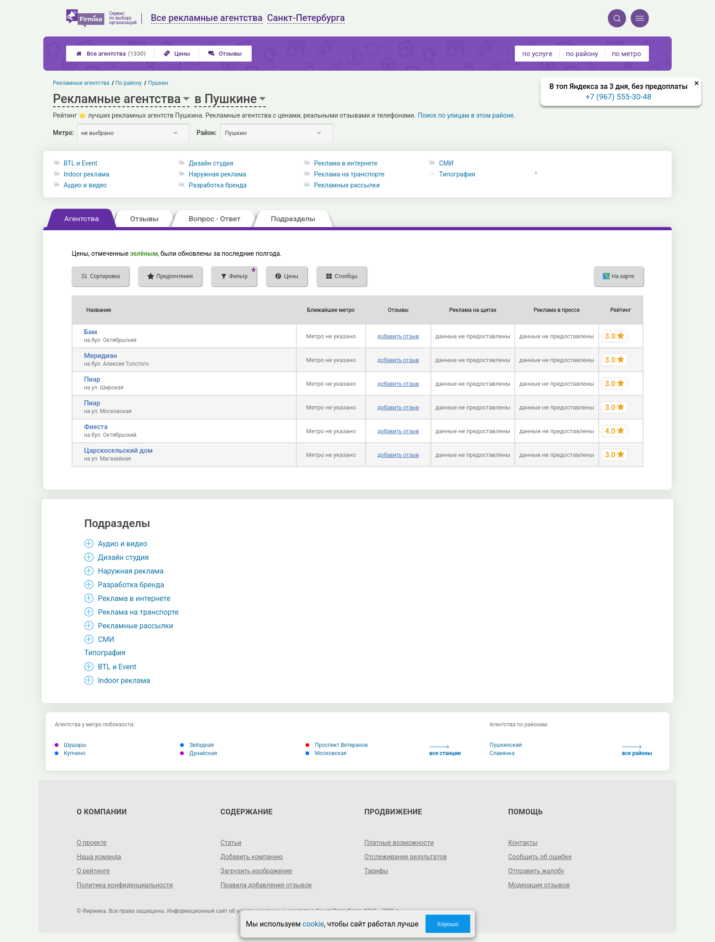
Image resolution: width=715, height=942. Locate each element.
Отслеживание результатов (405, 856)
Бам (90, 332)
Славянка (502, 753)
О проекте (92, 842)
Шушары (70, 745)
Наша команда (99, 856)
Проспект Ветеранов (337, 745)
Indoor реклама (86, 174)
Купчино (70, 753)
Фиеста (96, 427)
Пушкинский (506, 745)
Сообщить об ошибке (539, 856)
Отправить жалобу (536, 871)
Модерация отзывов (539, 885)
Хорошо (448, 924)
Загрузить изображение (256, 871)
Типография (457, 174)
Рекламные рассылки (347, 185)
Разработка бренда (218, 185)
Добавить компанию (252, 856)
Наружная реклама (217, 174)
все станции (445, 750)
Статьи (231, 842)
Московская (326, 753)
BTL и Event (81, 163)
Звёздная (197, 745)
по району (582, 54)
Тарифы (376, 871)
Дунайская (198, 753)
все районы (637, 750)
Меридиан (100, 356)
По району (129, 83)
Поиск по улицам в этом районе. (466, 115)
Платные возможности (399, 842)
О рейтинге (93, 871)
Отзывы (225, 53)
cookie (313, 924)
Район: (207, 132)
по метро (626, 54)
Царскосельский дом (118, 450)
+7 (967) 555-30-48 (618, 96)
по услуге (538, 54)
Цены (177, 53)
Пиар (92, 379)
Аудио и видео (85, 185)
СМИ (446, 163)
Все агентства (110, 53)
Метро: (63, 132)
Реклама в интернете (346, 163)
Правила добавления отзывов (266, 885)
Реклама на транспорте (349, 174)
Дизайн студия (211, 163)
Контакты (522, 842)
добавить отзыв (398, 336)
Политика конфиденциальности (125, 885)
